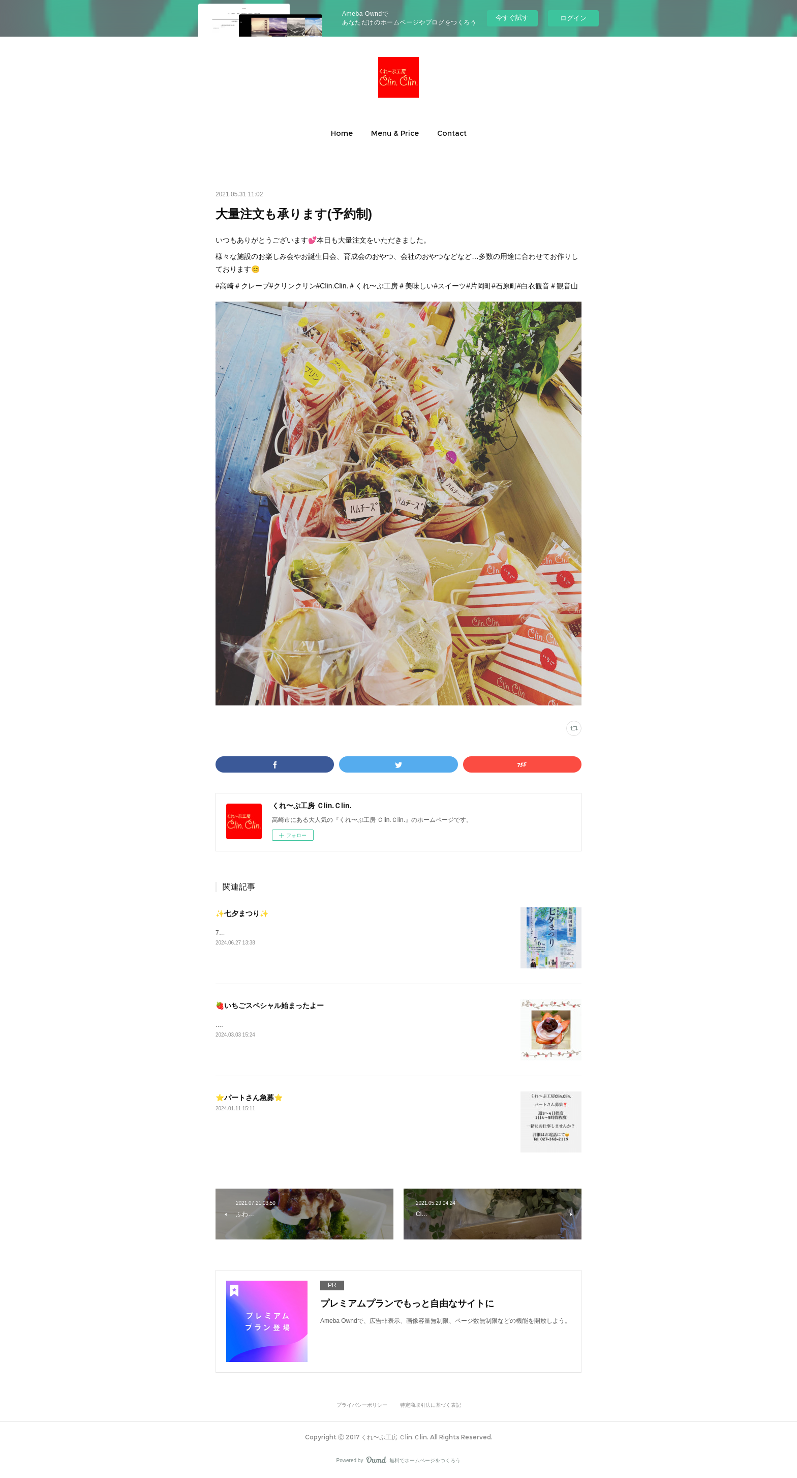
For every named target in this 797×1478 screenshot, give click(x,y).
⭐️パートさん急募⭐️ (249, 1097)
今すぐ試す (512, 17)
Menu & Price (395, 133)
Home (342, 133)
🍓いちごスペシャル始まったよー (270, 1005)
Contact (452, 133)
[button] (342, 133)
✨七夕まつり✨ (242, 913)
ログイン (573, 18)
